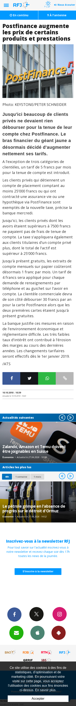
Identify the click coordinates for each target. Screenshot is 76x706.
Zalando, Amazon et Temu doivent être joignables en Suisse (34, 449)
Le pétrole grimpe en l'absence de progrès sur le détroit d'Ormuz (33, 508)
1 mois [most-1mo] (37, 476)
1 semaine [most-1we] (21, 476)
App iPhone (37, 633)
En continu (19, 15)
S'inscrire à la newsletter (38, 571)
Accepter (38, 698)
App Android (58, 633)
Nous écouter (66, 5)
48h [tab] (7, 476)
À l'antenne (56, 15)
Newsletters (16, 633)
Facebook (14, 614)
